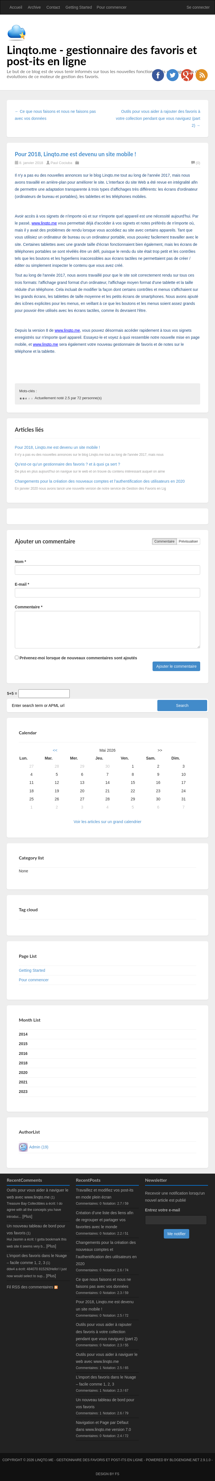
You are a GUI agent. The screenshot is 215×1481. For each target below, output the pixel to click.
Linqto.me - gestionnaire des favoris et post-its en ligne (102, 55)
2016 (23, 1053)
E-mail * (22, 584)
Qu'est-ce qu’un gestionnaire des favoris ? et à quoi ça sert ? (67, 464)
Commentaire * (29, 607)
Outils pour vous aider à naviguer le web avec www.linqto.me (106, 1358)
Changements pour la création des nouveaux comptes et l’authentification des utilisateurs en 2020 (100, 481)
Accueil (16, 7)
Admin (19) (38, 1147)
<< (55, 750)
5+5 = (12, 693)
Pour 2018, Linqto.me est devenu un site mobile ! (75, 154)
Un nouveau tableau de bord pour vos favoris (105, 1403)
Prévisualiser (188, 541)
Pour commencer (112, 7)
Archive (34, 7)
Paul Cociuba (61, 163)
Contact (53, 7)
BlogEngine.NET (184, 1460)
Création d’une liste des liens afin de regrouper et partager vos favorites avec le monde (104, 1220)
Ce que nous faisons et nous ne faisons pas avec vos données (103, 1283)
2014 (23, 1034)
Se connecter (198, 7)
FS (117, 1474)
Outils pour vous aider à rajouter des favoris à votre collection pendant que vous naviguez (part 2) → (158, 118)
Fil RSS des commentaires (32, 1287)
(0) (195, 163)
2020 (23, 1072)
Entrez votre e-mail (162, 1210)
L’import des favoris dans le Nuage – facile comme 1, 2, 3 (106, 1380)
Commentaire (164, 541)
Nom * (20, 561)
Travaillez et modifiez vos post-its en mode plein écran (105, 1193)
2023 (23, 1091)
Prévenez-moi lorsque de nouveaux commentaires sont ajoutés (76, 658)
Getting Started (79, 7)
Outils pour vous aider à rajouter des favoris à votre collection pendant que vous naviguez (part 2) (106, 1331)
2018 (23, 1063)
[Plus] (27, 1216)
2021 (23, 1082)
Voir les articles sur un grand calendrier (107, 821)
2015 (23, 1043)
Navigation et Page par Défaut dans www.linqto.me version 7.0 (103, 1426)
